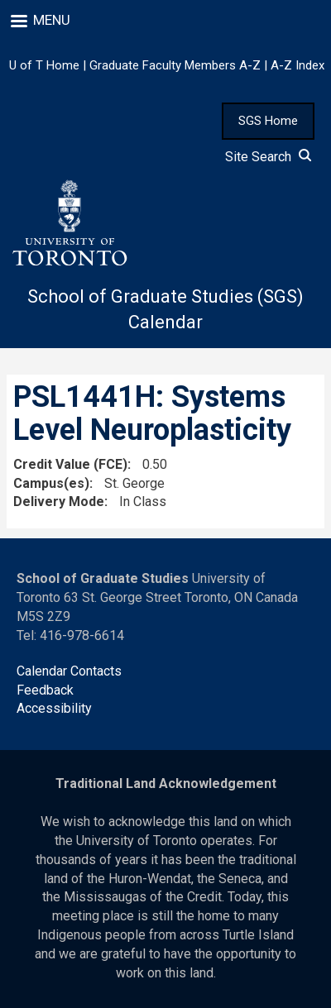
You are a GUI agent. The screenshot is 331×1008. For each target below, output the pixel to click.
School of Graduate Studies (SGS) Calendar (165, 309)
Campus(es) (51, 483)
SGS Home (268, 120)
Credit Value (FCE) (70, 464)
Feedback (45, 690)
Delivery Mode (58, 501)
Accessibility (54, 708)
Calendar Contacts (69, 671)
